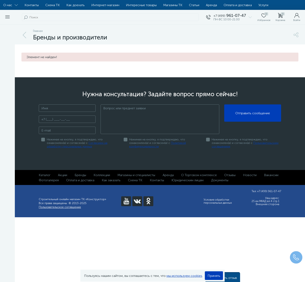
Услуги (263, 5)
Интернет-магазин (105, 5)
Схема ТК (52, 5)
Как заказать (111, 180)
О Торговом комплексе (199, 175)
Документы (219, 180)
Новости (250, 175)
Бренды (80, 175)
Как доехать (75, 5)
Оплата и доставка (238, 5)
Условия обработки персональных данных (218, 201)
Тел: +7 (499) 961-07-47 (266, 191)
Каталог (44, 175)
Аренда (211, 5)
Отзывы (230, 175)
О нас (10, 5)
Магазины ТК (172, 5)
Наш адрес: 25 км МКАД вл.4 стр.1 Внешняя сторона (265, 201)
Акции (62, 175)
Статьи (194, 5)
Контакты (32, 5)
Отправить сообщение (252, 113)
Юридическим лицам (187, 180)
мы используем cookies (184, 276)
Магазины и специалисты (136, 175)
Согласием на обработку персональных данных (77, 144)
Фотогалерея (49, 180)
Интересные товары (141, 5)
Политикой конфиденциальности (157, 144)
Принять (214, 276)
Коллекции (102, 175)
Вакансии (271, 175)
